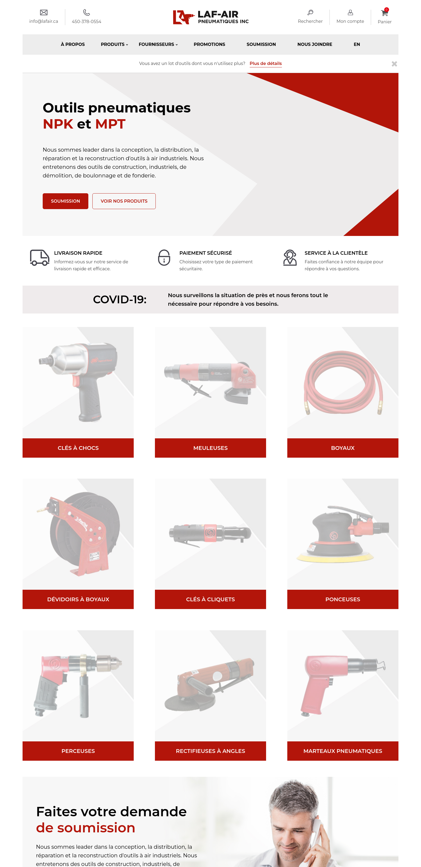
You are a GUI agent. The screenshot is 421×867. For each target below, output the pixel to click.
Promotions (209, 44)
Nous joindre (314, 44)
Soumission (261, 44)
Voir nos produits (124, 201)
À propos (73, 44)
